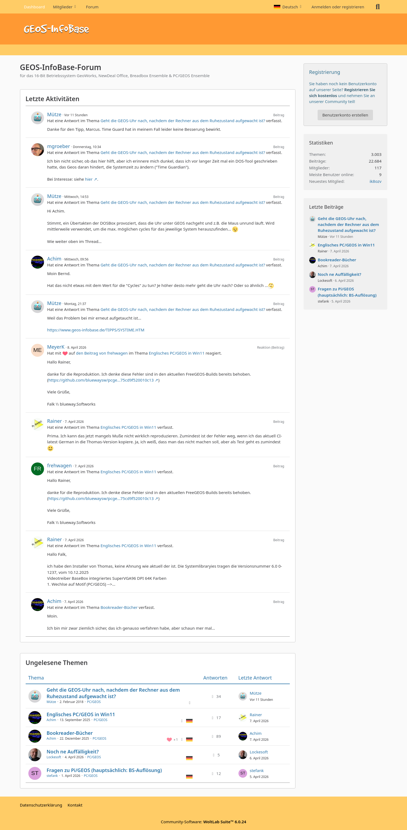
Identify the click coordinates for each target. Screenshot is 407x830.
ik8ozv (375, 181)
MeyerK (56, 347)
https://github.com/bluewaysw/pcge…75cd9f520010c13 (101, 380)
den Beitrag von (102, 353)
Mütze (54, 114)
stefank (52, 775)
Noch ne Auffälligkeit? (73, 751)
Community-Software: (203, 821)
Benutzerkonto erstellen (345, 115)
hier (89, 179)
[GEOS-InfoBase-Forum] (203, 29)
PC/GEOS (94, 701)
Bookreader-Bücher (119, 607)
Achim (54, 258)
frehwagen (59, 465)
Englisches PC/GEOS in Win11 (176, 353)
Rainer (54, 421)
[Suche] (377, 6)
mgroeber (58, 146)
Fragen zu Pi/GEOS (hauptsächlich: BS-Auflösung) (104, 770)
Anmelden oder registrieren (337, 6)
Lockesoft (54, 757)
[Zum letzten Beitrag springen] (242, 696)
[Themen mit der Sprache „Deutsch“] (189, 720)
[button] (289, 6)
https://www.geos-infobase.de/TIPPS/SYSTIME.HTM (95, 329)
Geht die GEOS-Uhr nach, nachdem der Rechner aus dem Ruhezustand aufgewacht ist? (182, 120)
